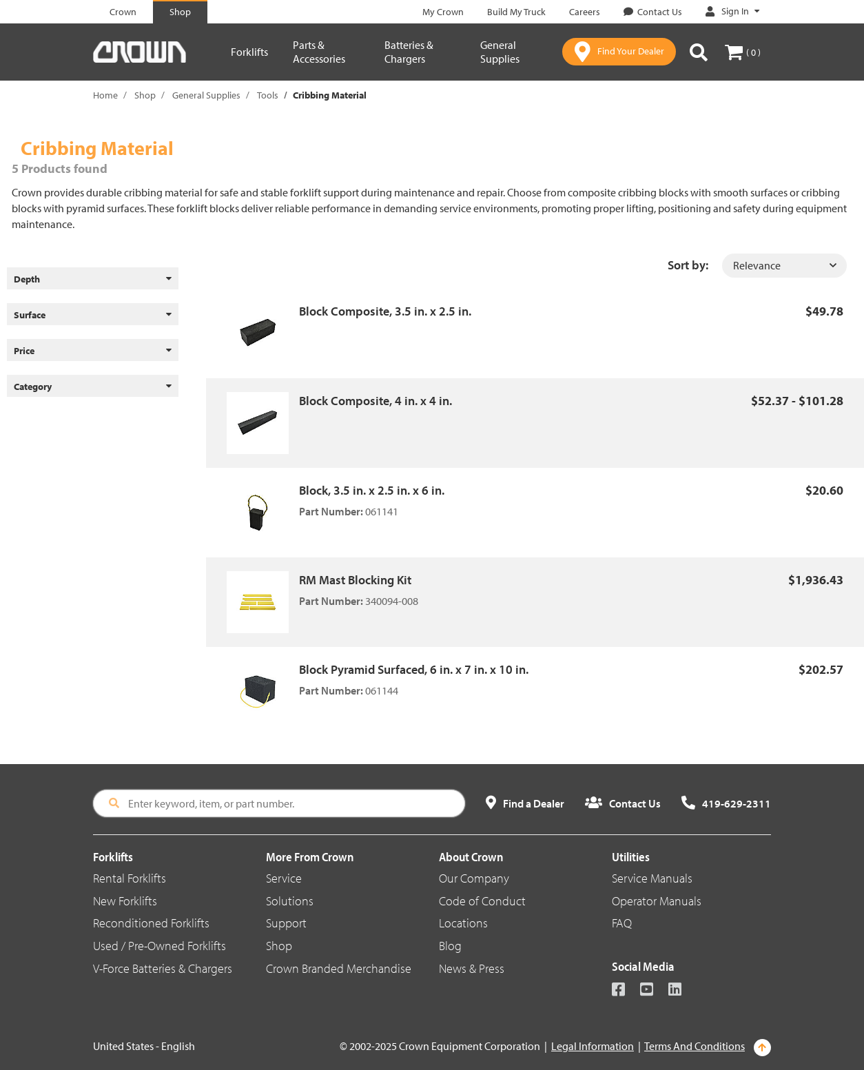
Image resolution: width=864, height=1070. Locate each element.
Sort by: (688, 265)
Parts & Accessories (319, 51)
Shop (145, 95)
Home (105, 95)
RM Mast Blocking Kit (355, 580)
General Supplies (500, 51)
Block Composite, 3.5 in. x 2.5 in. (385, 311)
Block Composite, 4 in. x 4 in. (375, 401)
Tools (267, 95)
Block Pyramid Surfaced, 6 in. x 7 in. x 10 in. (413, 669)
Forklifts (249, 52)
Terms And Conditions (694, 1046)
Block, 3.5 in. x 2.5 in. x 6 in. (371, 490)
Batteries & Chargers (408, 51)
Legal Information (592, 1046)
